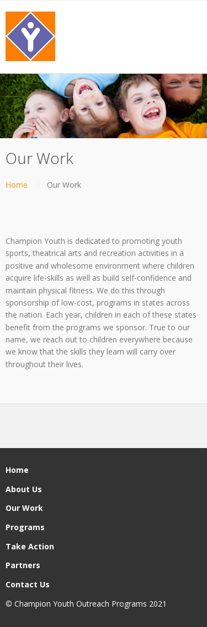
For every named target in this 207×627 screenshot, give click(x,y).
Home (17, 184)
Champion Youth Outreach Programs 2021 (90, 603)
